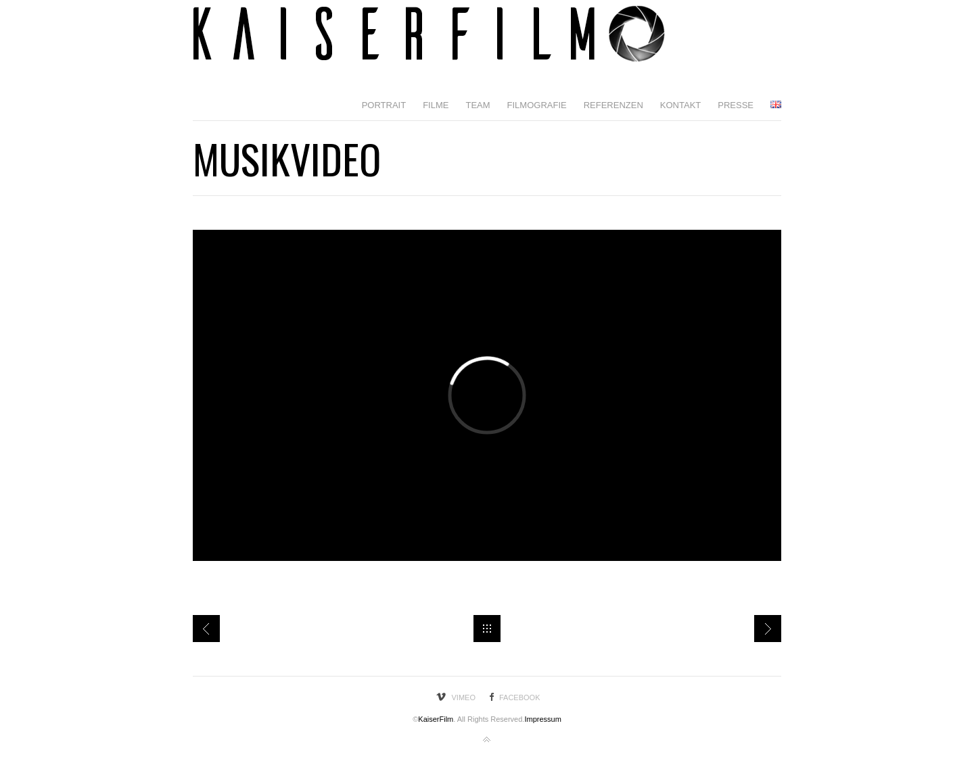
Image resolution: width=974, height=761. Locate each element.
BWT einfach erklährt (767, 628)
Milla (206, 628)
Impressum (542, 719)
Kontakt (680, 105)
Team (477, 105)
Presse (735, 105)
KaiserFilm (435, 719)
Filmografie (537, 105)
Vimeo (464, 697)
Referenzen (613, 105)
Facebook (519, 697)
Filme (435, 105)
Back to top (487, 740)
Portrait (384, 105)
